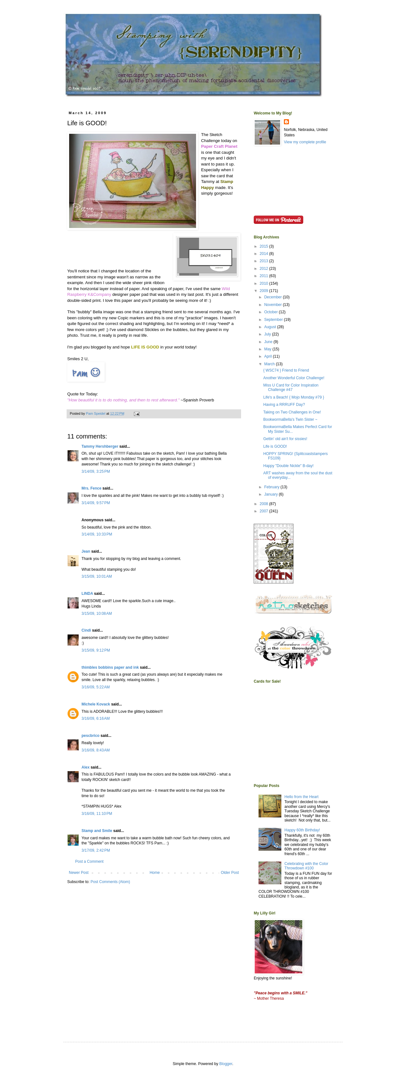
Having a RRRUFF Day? (284, 404)
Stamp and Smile (97, 831)
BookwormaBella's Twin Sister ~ (290, 419)
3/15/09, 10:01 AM (97, 576)
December (273, 297)
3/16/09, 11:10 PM (97, 813)
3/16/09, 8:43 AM (96, 750)
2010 (264, 283)
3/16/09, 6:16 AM (96, 718)
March (270, 364)
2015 (264, 246)
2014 (264, 253)
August (270, 327)
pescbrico (91, 735)
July (268, 334)
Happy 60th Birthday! (302, 830)
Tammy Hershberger (100, 446)
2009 (264, 291)
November (273, 304)
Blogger (225, 1064)
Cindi (86, 630)
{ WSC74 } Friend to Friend (286, 370)
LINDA (87, 593)
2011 (264, 276)
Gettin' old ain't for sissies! (285, 439)
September (274, 319)
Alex (85, 767)
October (271, 312)
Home (155, 872)
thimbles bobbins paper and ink (110, 667)
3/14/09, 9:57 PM (96, 503)
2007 (264, 511)
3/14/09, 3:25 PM (96, 471)
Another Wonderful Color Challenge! (293, 378)
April (268, 356)
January (271, 494)
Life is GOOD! (275, 446)
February (272, 487)
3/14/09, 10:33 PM (97, 534)
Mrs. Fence (92, 488)
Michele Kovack (96, 704)
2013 (264, 261)
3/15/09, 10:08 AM (97, 613)
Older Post (230, 872)
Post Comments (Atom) (110, 882)
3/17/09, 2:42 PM (96, 850)
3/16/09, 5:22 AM (96, 687)
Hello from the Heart (301, 797)
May (268, 349)
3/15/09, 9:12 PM (96, 650)
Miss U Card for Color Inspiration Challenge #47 (290, 387)
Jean (86, 551)
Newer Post (78, 872)
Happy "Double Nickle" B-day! (288, 466)
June (268, 342)
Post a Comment (89, 861)
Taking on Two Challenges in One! (292, 412)
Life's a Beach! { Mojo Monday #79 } (293, 397)
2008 (264, 504)
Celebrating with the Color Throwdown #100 (306, 865)
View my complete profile (305, 142)
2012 (264, 268)
